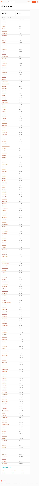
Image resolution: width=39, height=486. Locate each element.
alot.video (3, 348)
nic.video (3, 26)
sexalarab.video (4, 401)
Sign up (34, 1)
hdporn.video (4, 134)
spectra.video (4, 217)
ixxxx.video (4, 406)
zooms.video (4, 387)
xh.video (3, 104)
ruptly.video (4, 210)
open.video (4, 42)
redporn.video (4, 70)
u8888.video (4, 378)
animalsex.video (4, 256)
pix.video (3, 95)
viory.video (4, 219)
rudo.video (4, 86)
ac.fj (2, 470)
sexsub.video (4, 399)
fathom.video (4, 40)
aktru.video (4, 270)
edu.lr (13, 472)
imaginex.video (4, 254)
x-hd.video (4, 159)
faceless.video (4, 203)
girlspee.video (4, 339)
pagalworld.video (5, 394)
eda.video (3, 169)
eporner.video (4, 72)
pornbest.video (4, 286)
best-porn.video (5, 417)
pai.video (3, 187)
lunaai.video (4, 295)
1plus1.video (4, 74)
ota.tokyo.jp (14, 470)
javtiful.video (4, 383)
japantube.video (5, 355)
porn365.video (4, 304)
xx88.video (4, 415)
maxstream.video (5, 228)
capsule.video (4, 251)
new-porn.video (4, 164)
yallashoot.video (5, 265)
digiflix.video (4, 215)
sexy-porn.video (5, 369)
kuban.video (4, 433)
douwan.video (4, 353)
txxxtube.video (4, 277)
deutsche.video (4, 373)
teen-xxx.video (4, 422)
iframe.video (4, 461)
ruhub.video (4, 118)
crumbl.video (4, 113)
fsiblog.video (4, 454)
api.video (3, 136)
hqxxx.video (4, 452)
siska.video (4, 189)
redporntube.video (5, 258)
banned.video (4, 44)
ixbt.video (3, 341)
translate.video (4, 429)
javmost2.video (4, 35)
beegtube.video (5, 231)
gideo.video (4, 235)
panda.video (4, 240)
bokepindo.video (5, 208)
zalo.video (4, 109)
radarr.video (4, 67)
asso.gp (23, 472)
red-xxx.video (4, 249)
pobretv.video (4, 396)
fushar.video (4, 148)
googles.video (4, 171)
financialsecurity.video (5, 146)
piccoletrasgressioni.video (6, 302)
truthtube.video (4, 408)
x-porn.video (4, 385)
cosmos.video (4, 332)
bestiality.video (4, 293)
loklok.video (4, 155)
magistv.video (4, 316)
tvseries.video (4, 318)
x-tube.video (4, 288)
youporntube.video (5, 263)
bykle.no (3, 472)
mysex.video (4, 226)
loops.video (4, 238)
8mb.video (4, 300)
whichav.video (4, 201)
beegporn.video (5, 325)
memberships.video (5, 350)
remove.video (4, 143)
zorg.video (4, 247)
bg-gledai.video (4, 311)
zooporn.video (4, 309)
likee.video (4, 28)
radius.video (4, 58)
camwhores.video (5, 81)
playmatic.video (4, 346)
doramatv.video (4, 323)
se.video (3, 51)
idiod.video (4, 447)
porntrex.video (4, 132)
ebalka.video (4, 93)
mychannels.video (5, 102)
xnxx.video (4, 449)
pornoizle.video (4, 233)
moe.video (4, 21)
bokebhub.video (5, 456)
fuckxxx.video (4, 419)
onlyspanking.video (5, 281)
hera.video (4, 274)
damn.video (4, 141)
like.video (3, 24)
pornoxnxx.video (5, 330)
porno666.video (5, 56)
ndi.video (3, 185)
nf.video (3, 60)
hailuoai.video (4, 47)
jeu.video (3, 364)
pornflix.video (4, 182)
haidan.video (4, 194)
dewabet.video (4, 371)
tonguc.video (4, 403)
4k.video (3, 173)
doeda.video (4, 192)
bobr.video (4, 127)
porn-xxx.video (4, 327)
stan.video (4, 180)
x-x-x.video (4, 116)
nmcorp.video (4, 49)
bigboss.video (4, 63)
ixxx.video (4, 178)
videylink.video (4, 440)
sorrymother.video (5, 224)
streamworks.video (5, 410)
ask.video (3, 272)
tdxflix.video (4, 376)
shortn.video (4, 139)
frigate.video (4, 157)
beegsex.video (4, 337)
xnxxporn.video (4, 33)
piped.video (4, 162)
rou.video (3, 37)
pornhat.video (4, 150)
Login (29, 1)
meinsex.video (4, 88)
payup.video (4, 97)
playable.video (4, 380)
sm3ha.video (4, 445)
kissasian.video (4, 205)
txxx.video (4, 261)
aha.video (3, 111)
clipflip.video (4, 360)
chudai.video (4, 242)
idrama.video (4, 65)
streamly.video (4, 362)
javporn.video (4, 212)
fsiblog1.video (4, 463)
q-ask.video (4, 90)
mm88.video (4, 307)
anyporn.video (4, 426)
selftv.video (4, 279)
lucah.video (4, 438)
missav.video (4, 357)
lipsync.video (4, 196)
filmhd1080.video (5, 334)
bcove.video (4, 120)
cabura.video (4, 442)
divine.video (4, 431)
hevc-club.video (5, 284)
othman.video (4, 392)
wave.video (4, 79)
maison (23, 470)
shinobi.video (4, 125)
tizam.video (4, 166)
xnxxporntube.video (5, 424)
